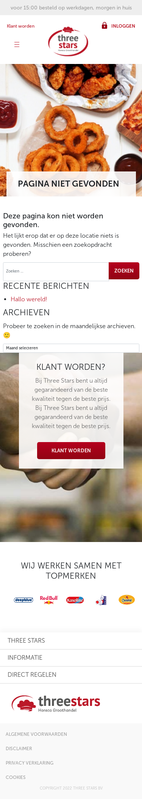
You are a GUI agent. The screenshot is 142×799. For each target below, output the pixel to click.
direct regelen (32, 674)
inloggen (123, 26)
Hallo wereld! (29, 299)
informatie (25, 657)
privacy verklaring (29, 763)
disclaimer (19, 748)
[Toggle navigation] (17, 45)
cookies (16, 777)
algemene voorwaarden (36, 734)
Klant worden (20, 26)
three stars (26, 640)
